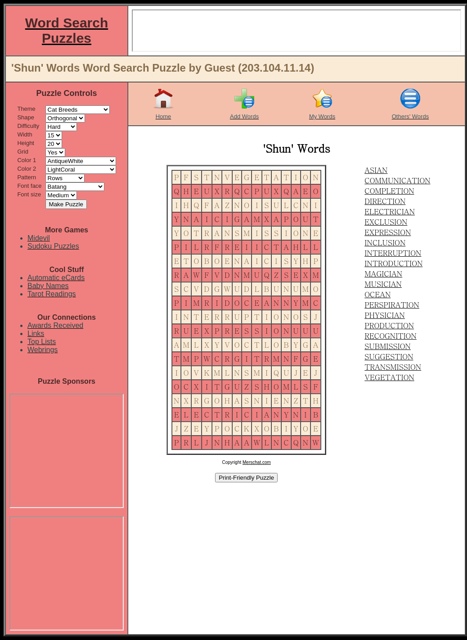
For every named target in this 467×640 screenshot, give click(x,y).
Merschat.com (256, 462)
